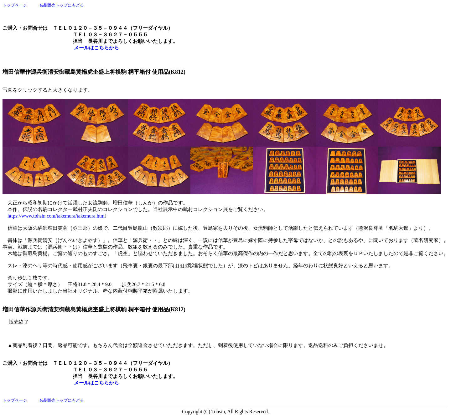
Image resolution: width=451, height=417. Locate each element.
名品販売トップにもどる (61, 5)
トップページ (15, 5)
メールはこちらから (96, 47)
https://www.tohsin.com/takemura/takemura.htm (56, 216)
